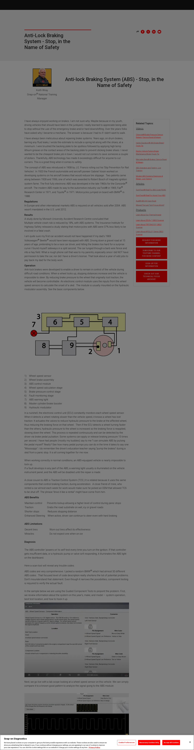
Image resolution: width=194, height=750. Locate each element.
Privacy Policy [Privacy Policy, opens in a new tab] (94, 747)
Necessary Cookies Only (149, 742)
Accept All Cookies (171, 742)
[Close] (190, 742)
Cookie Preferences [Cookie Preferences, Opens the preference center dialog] (127, 742)
